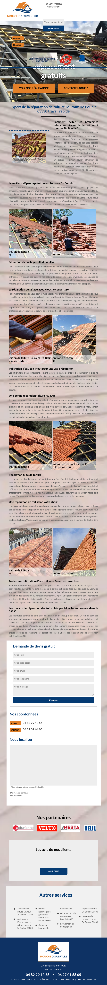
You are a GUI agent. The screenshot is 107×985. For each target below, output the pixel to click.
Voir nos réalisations (34, 88)
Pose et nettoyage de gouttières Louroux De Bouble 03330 (45, 914)
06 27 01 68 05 (35, 44)
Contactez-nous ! (76, 88)
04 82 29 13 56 (35, 38)
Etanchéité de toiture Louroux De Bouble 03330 (25, 911)
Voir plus (53, 871)
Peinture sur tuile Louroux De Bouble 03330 (68, 916)
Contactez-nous (86, 979)
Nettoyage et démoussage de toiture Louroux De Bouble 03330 (25, 924)
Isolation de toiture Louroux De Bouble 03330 (90, 919)
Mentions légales (63, 979)
